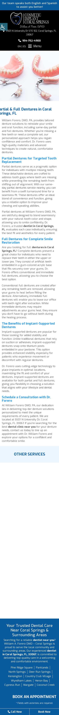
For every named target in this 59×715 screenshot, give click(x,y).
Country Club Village (38, 676)
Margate (28, 685)
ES (24, 46)
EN (19, 46)
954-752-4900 (29, 40)
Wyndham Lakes (21, 680)
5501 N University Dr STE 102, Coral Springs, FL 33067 (29, 32)
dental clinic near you (22, 428)
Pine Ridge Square (22, 667)
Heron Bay (41, 680)
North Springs (17, 672)
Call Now (15, 711)
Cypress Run (12, 685)
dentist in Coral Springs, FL (28, 229)
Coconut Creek (46, 685)
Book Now (44, 711)
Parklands (42, 667)
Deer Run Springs (40, 672)
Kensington (15, 676)
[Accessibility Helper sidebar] (4, 27)
